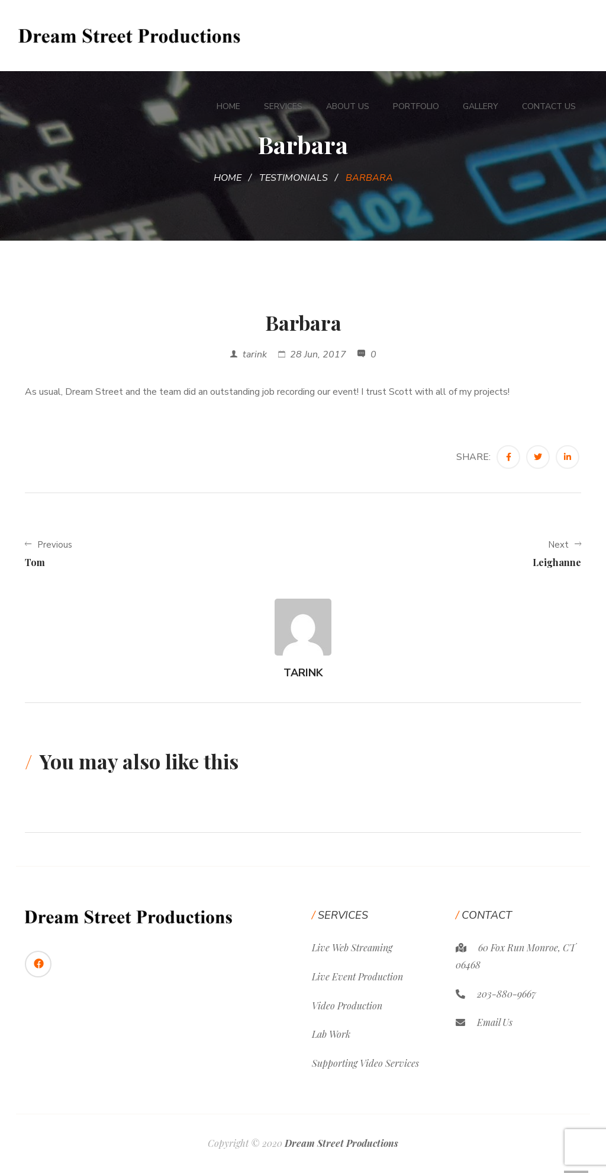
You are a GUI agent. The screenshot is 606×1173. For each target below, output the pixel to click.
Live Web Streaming (352, 947)
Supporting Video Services (365, 1063)
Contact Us (549, 106)
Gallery (480, 106)
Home (228, 106)
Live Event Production (357, 976)
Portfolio (416, 106)
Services (283, 106)
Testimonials (293, 177)
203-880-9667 (506, 993)
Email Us (494, 1022)
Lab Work (331, 1034)
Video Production (347, 1005)
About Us (347, 106)
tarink (255, 354)
